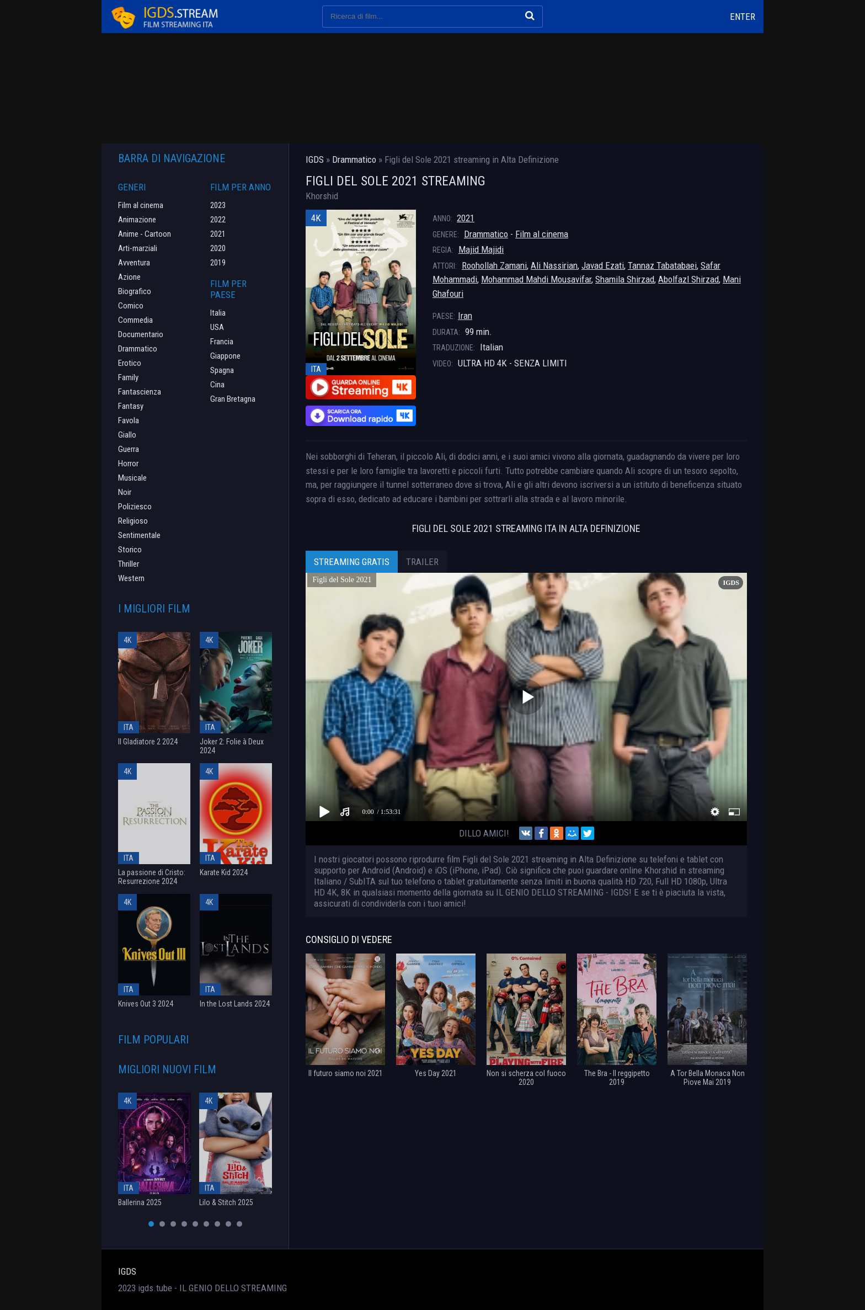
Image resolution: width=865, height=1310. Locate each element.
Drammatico (486, 233)
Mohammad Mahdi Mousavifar (536, 279)
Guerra (128, 449)
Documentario (140, 334)
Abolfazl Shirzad (688, 279)
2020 (218, 248)
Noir (124, 492)
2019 (218, 263)
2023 (218, 205)
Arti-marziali (137, 248)
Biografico (134, 291)
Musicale (132, 478)
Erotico (129, 363)
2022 (218, 220)
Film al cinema (541, 233)
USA (217, 327)
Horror (128, 463)
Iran (465, 315)
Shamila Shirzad (624, 279)
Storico (130, 550)
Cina (217, 385)
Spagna (222, 370)
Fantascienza (139, 392)
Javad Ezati (602, 265)
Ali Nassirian (554, 265)
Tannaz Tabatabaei (662, 265)
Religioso (133, 521)
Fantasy (130, 406)
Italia (218, 313)
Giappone (225, 356)
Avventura (134, 263)
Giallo (127, 435)
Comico (130, 306)
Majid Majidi (481, 249)
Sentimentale (139, 535)
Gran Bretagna (232, 399)
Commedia (135, 320)
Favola (128, 420)
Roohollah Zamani (494, 265)
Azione (129, 277)
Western (131, 578)
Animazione (137, 220)
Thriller (128, 564)
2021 (465, 217)
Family (128, 377)
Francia (221, 342)
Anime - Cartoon (144, 234)
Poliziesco (135, 507)
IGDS (127, 1271)
